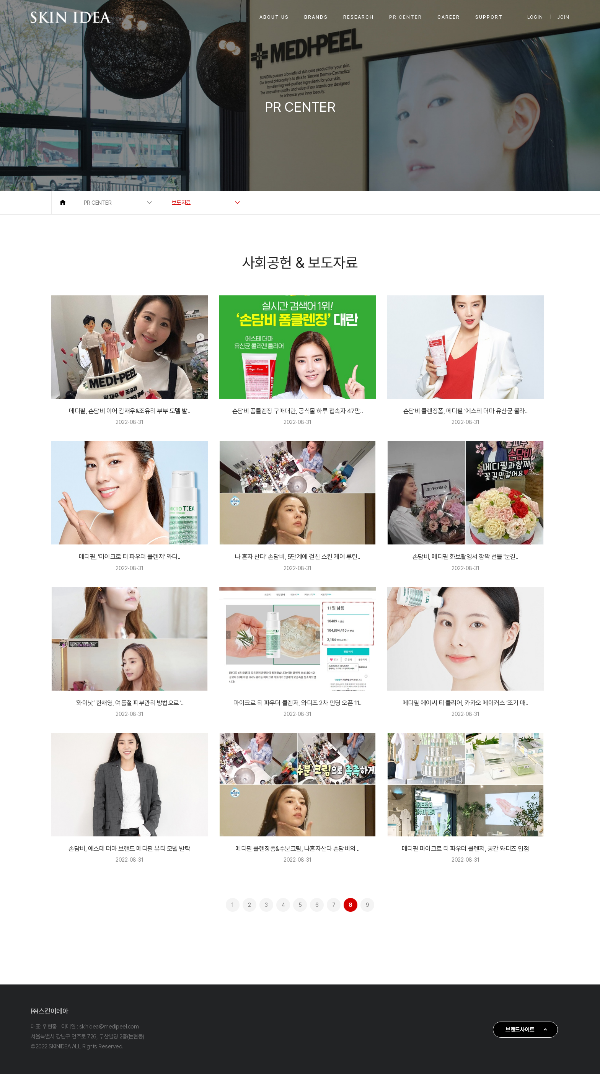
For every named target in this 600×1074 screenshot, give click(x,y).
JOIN (563, 17)
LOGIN (535, 17)
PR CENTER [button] (98, 202)
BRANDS (316, 17)
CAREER (448, 17)
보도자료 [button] (181, 202)
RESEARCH (358, 17)
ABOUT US (274, 17)
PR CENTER (405, 17)
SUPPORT (489, 17)
